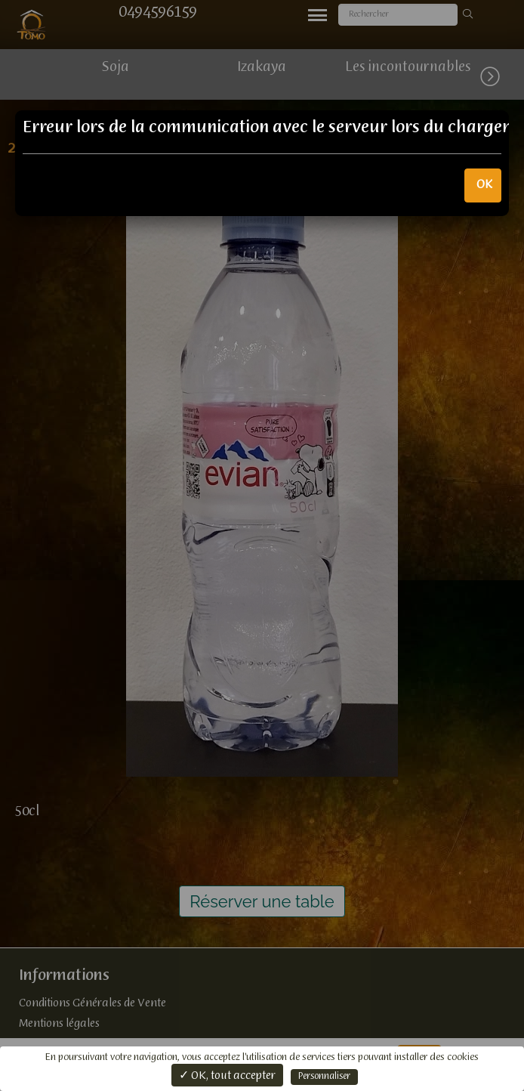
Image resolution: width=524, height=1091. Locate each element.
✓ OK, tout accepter (227, 1076)
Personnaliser (324, 1076)
